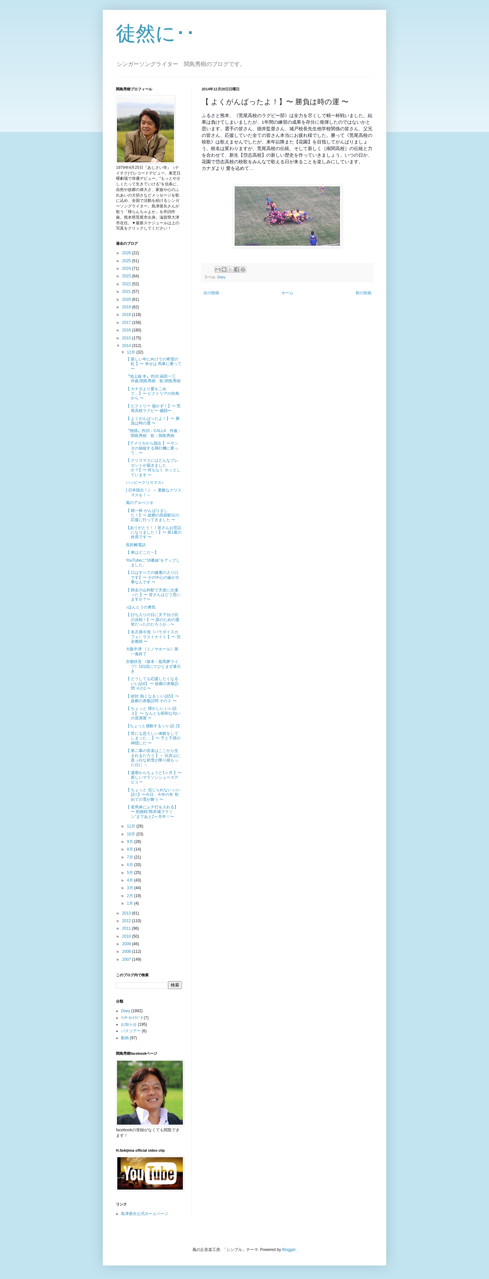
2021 (127, 291)
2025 (127, 261)
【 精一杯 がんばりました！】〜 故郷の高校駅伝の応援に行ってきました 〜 (152, 515)
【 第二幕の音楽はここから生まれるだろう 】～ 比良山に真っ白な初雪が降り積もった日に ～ (153, 757)
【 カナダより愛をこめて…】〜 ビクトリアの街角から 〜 (152, 394)
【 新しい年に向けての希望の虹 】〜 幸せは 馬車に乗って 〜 (154, 364)
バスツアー (131, 1031)
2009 (127, 944)
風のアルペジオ (140, 502)
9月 (130, 841)
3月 (130, 888)
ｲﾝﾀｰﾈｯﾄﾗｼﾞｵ (132, 1017)
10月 (131, 834)
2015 (127, 338)
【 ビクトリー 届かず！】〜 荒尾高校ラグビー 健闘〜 (153, 408)
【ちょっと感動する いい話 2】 (154, 726)
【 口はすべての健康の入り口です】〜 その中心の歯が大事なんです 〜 (152, 577)
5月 (130, 872)
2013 (127, 913)
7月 (130, 857)
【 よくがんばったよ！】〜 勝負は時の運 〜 (153, 420)
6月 (130, 864)
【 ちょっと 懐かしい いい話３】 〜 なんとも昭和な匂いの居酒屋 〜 (153, 713)
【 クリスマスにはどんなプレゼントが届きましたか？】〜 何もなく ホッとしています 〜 (153, 467)
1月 (130, 903)
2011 (127, 928)
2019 (127, 307)
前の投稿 (363, 293)
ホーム (287, 293)
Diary (221, 277)
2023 (127, 276)
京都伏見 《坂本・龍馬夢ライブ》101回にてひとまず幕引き (153, 666)
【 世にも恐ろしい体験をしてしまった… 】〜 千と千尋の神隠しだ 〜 (153, 738)
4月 (130, 880)
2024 (127, 268)
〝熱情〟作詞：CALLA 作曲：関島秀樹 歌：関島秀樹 (154, 433)
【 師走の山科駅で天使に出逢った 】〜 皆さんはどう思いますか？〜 (153, 595)
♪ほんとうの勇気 (141, 607)
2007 (127, 959)
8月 (130, 849)
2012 (127, 921)
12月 (131, 352)
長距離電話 (136, 545)
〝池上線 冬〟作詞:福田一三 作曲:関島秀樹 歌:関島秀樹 (153, 378)
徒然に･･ (155, 33)
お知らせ (129, 1024)
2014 (127, 345)
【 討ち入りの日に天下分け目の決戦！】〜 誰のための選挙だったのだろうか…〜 (152, 619)
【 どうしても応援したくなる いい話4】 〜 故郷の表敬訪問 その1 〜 (152, 683)
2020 (127, 299)
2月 (130, 895)
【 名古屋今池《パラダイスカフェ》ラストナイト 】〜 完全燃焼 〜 (153, 637)
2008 (127, 951)
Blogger (289, 1249)
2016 (127, 330)
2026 (127, 253)
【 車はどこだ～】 (142, 552)
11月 (131, 826)
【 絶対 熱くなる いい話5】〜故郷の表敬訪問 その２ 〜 (152, 698)
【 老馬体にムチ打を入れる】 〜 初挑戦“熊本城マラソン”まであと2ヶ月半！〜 (152, 812)
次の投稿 (211, 293)
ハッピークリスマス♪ (144, 482)
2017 (127, 322)
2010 (127, 936)
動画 (125, 1038)
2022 (127, 284)
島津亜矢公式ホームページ (144, 1213)
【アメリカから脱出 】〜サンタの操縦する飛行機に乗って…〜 (152, 448)
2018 (127, 314)
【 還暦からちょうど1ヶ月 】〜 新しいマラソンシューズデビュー (154, 777)
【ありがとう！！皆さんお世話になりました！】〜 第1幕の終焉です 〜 (154, 532)
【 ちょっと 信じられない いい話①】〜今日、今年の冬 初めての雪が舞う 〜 (153, 795)
